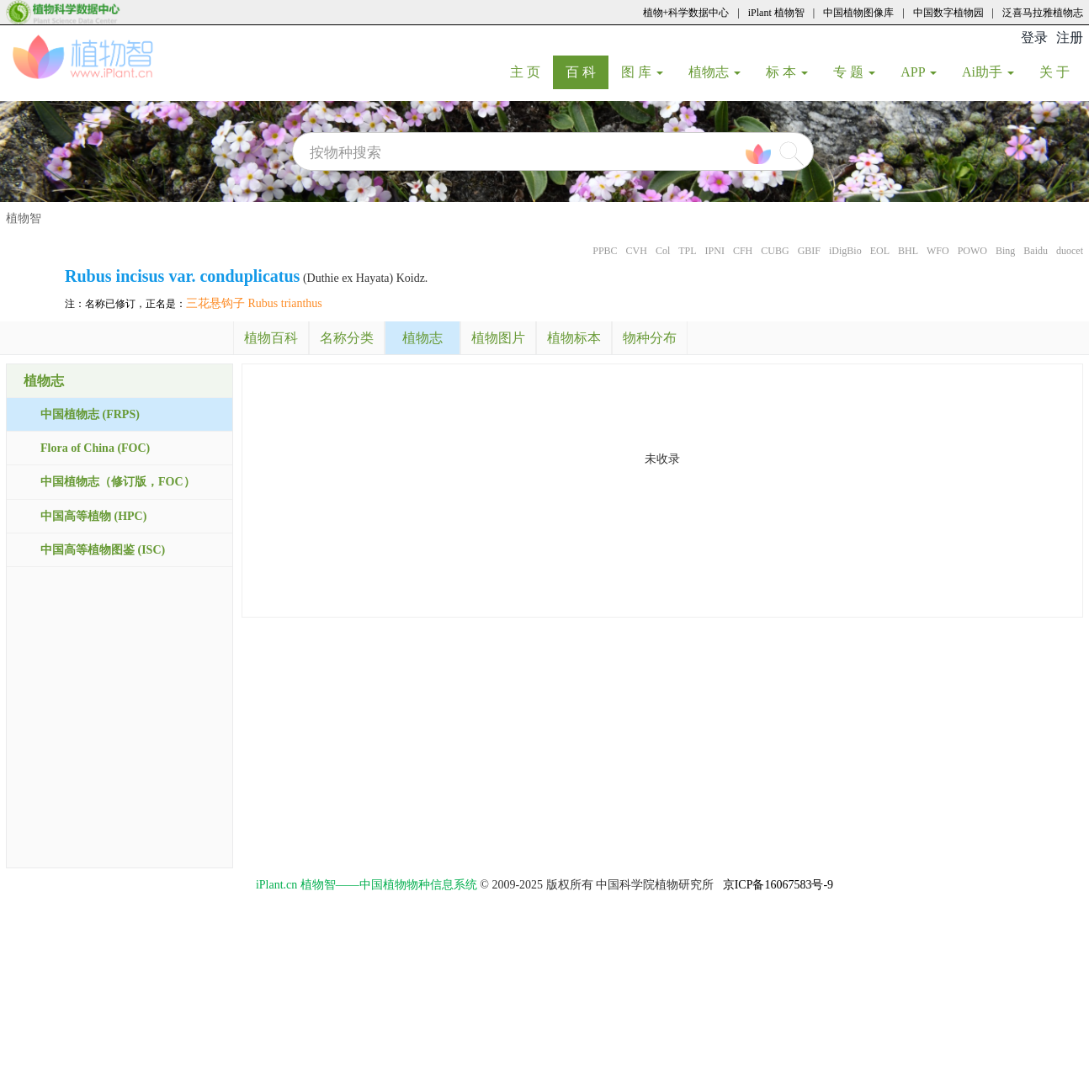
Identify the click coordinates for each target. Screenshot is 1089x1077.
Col (663, 251)
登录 (1034, 37)
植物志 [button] (714, 72)
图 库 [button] (642, 72)
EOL (880, 251)
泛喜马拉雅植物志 (1042, 13)
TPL (687, 251)
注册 (1069, 37)
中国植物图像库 (858, 13)
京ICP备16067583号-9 (778, 884)
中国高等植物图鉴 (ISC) (102, 550)
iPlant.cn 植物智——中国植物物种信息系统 (366, 884)
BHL (908, 251)
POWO (972, 251)
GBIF (809, 251)
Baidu (1035, 251)
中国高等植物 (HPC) (93, 516)
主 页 (531, 71)
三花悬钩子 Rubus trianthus (254, 303)
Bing (1005, 251)
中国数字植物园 (948, 13)
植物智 (23, 218)
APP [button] (918, 72)
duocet (1069, 251)
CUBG (775, 251)
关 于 (1060, 71)
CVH (636, 251)
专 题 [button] (854, 72)
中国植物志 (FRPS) (90, 414)
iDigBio (845, 251)
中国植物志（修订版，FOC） (117, 481)
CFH (742, 251)
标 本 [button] (787, 72)
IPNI (715, 251)
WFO (938, 251)
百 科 (587, 71)
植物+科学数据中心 (686, 13)
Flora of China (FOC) (95, 448)
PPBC (604, 251)
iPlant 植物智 (776, 13)
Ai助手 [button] (988, 72)
